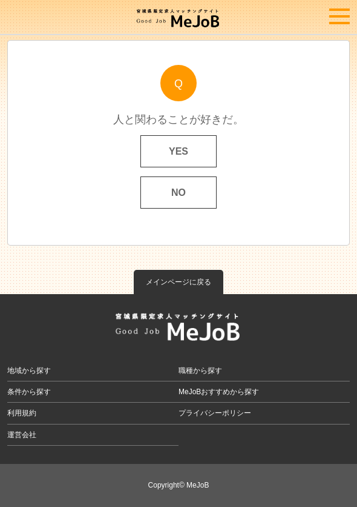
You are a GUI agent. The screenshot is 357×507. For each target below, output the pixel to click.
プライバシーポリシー (214, 413)
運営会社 (21, 435)
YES (178, 151)
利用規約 (21, 413)
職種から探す (200, 370)
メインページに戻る (178, 282)
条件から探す (29, 392)
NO (178, 192)
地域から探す (29, 370)
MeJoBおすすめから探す (218, 392)
